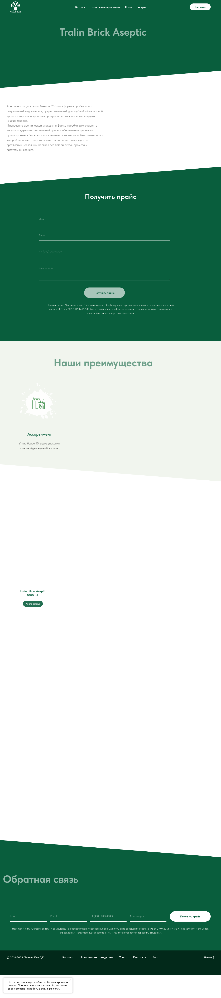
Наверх (209, 957)
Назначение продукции (105, 7)
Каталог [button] (80, 7)
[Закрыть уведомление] (70, 980)
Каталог (68, 957)
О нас (128, 7)
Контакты (200, 7)
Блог (155, 957)
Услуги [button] (142, 7)
